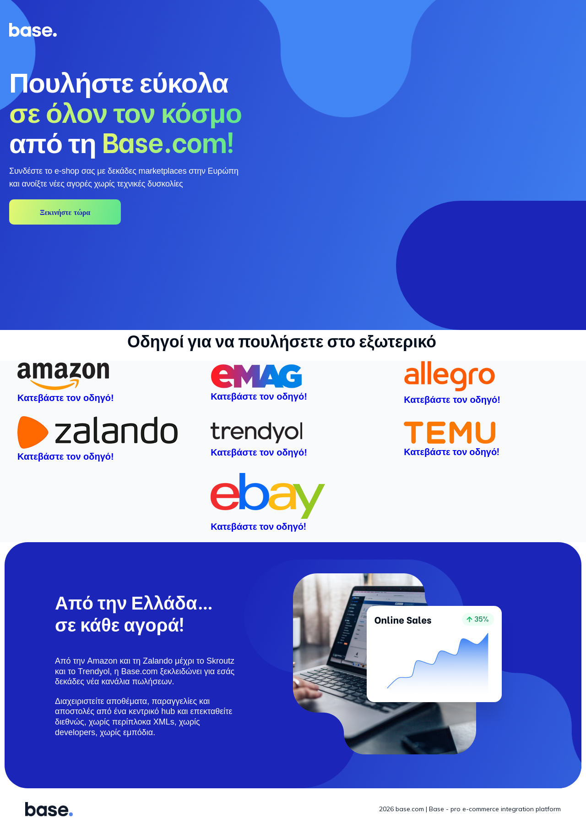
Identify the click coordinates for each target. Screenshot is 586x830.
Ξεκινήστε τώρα (65, 212)
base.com (410, 809)
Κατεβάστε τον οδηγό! (451, 450)
